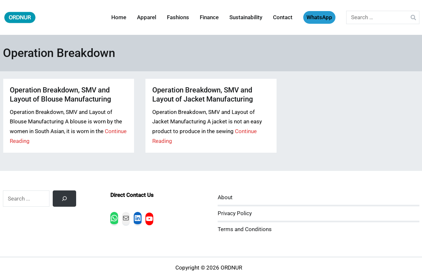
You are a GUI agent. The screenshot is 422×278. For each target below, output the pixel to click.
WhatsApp (319, 17)
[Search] (64, 198)
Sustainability (245, 17)
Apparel (146, 17)
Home (118, 17)
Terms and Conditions (245, 229)
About (225, 197)
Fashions (178, 17)
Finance (209, 17)
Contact (283, 17)
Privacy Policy (235, 213)
